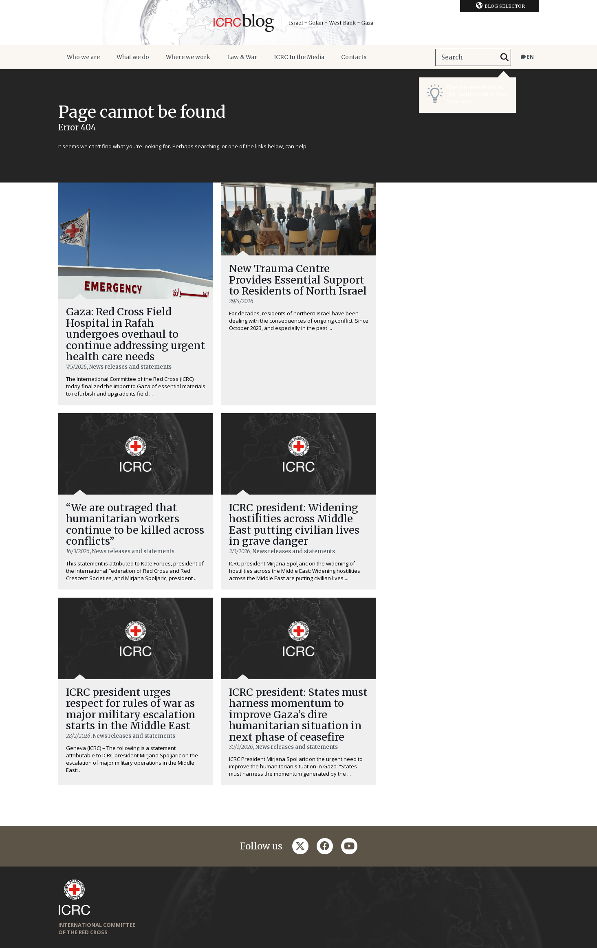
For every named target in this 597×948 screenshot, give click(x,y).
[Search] (504, 57)
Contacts (353, 57)
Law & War (242, 57)
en (527, 56)
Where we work (188, 57)
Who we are (83, 57)
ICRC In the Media (299, 57)
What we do (133, 57)
